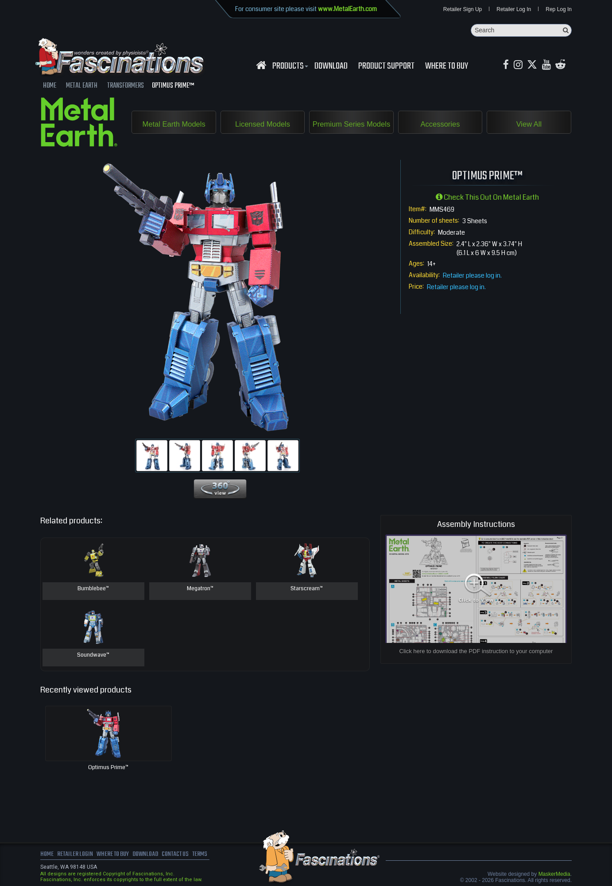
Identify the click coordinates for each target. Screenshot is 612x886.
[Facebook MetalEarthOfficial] (506, 66)
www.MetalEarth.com (347, 8)
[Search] (521, 30)
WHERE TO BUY (446, 67)
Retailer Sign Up (462, 10)
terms (207, 855)
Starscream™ (307, 589)
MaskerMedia (554, 874)
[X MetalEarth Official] (534, 66)
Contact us (181, 855)
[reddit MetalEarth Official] (563, 66)
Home (47, 855)
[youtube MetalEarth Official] (548, 66)
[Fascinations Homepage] (261, 65)
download (331, 67)
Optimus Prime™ (108, 768)
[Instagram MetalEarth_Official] (519, 66)
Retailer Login (75, 855)
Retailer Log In (513, 10)
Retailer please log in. (472, 275)
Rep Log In (559, 10)
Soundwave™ (93, 655)
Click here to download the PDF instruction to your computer (476, 651)
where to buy (115, 855)
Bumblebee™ (93, 589)
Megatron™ (199, 589)
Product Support (386, 67)
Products (289, 67)
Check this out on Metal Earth (487, 198)
